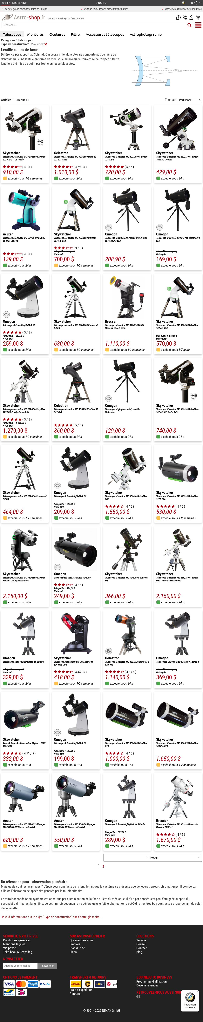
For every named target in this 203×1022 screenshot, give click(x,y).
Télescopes (12, 34)
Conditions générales (17, 940)
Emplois (75, 944)
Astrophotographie (146, 34)
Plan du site (77, 948)
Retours (75, 994)
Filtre (75, 34)
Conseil (141, 944)
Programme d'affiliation (151, 981)
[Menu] (196, 992)
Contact (141, 948)
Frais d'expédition (81, 990)
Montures (35, 34)
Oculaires (57, 34)
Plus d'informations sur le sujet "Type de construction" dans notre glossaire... (52, 917)
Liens (73, 952)
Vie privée (9, 948)
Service (141, 940)
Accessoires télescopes (105, 34)
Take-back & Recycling (17, 952)
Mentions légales (14, 944)
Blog (139, 952)
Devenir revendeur (147, 985)
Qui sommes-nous (81, 940)
